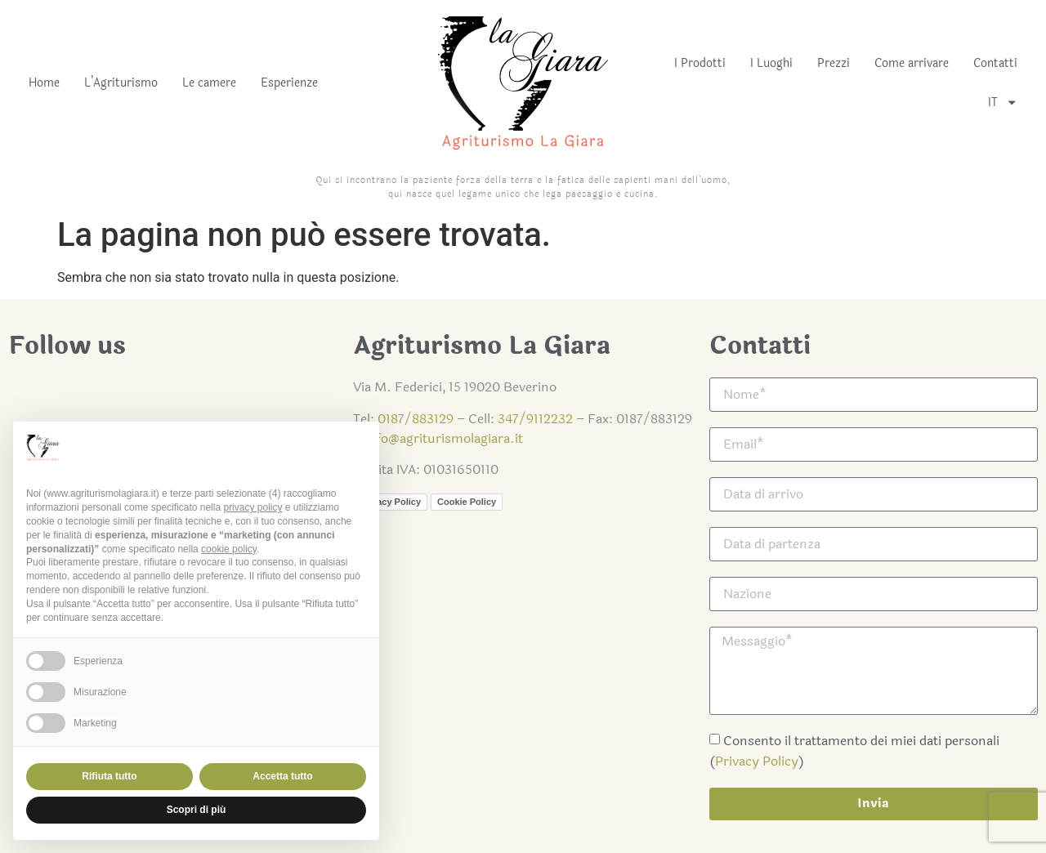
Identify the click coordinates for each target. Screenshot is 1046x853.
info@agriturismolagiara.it (443, 438)
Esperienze (289, 83)
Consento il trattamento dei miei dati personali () (854, 750)
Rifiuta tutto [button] (109, 776)
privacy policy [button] (252, 507)
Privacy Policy (756, 761)
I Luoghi (771, 63)
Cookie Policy (466, 502)
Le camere (209, 83)
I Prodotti (700, 63)
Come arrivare (911, 63)
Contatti (995, 63)
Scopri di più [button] (196, 809)
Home (44, 83)
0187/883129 (416, 419)
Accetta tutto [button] (282, 776)
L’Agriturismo (121, 83)
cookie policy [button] (229, 549)
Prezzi (833, 63)
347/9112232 (535, 419)
